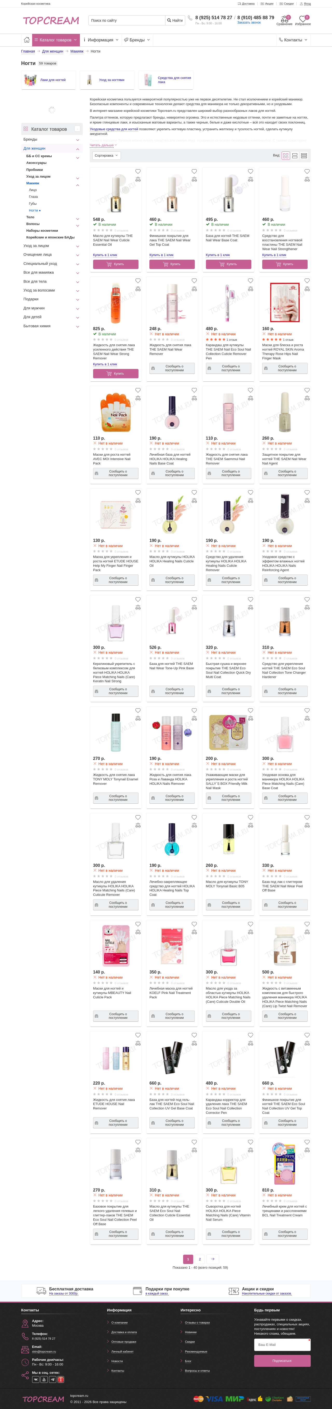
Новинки (191, 1332)
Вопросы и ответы (197, 1370)
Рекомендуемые (196, 1351)
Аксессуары (36, 163)
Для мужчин (34, 308)
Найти (175, 20)
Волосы (33, 224)
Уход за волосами (39, 290)
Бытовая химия (37, 326)
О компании (120, 1322)
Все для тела (35, 281)
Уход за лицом (38, 176)
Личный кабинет (123, 1351)
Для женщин (35, 148)
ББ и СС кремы (39, 156)
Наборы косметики (42, 231)
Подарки (31, 299)
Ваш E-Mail (267, 1345)
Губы (33, 204)
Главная (28, 51)
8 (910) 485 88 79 (255, 17)
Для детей (33, 317)
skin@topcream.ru (44, 1351)
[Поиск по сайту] (129, 21)
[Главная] (27, 40)
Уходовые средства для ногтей (114, 129)
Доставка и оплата (124, 1332)
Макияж (32, 183)
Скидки (190, 1341)
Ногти (33, 210)
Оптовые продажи (124, 1341)
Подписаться (282, 1361)
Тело (30, 217)
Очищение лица (38, 254)
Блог (188, 1361)
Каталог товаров (56, 40)
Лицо (33, 190)
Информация (101, 40)
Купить (115, 264)
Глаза (33, 197)
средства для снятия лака (174, 140)
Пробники (34, 170)
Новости (117, 1361)
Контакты (293, 40)
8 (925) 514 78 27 (213, 17)
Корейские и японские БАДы (50, 237)
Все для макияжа (39, 272)
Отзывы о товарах (197, 1322)
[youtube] (44, 1379)
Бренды (137, 40)
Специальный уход (40, 264)
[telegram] (52, 1379)
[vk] (35, 1379)
